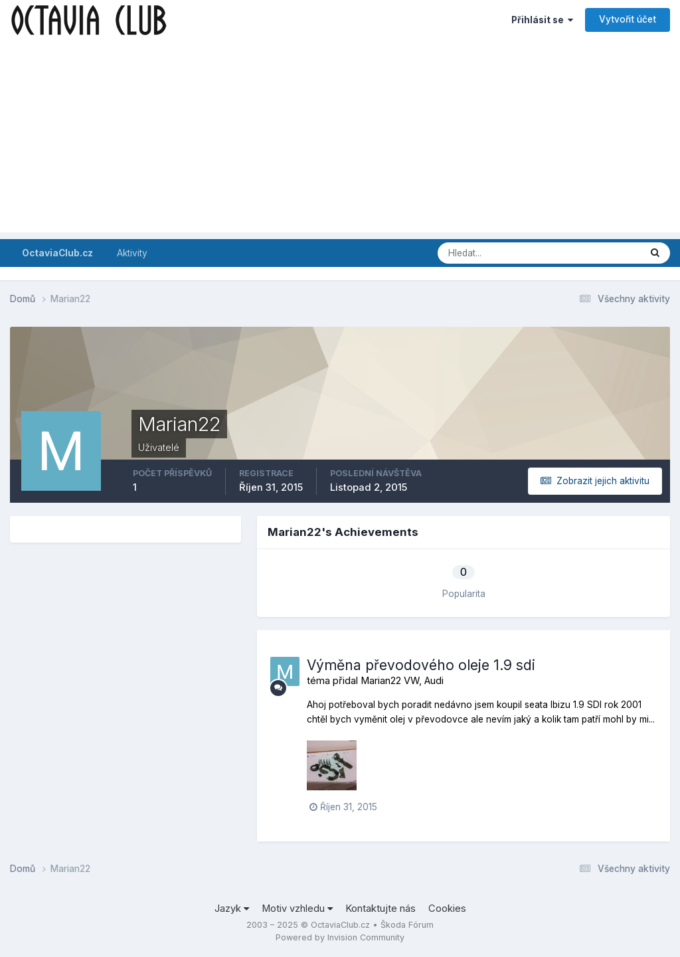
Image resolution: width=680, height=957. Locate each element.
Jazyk (231, 908)
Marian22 (381, 681)
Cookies (447, 908)
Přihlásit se (542, 20)
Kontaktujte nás (380, 908)
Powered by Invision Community (340, 937)
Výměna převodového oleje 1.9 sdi (421, 665)
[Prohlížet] (492, 253)
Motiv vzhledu (297, 908)
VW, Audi (424, 681)
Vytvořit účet (627, 19)
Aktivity (132, 253)
